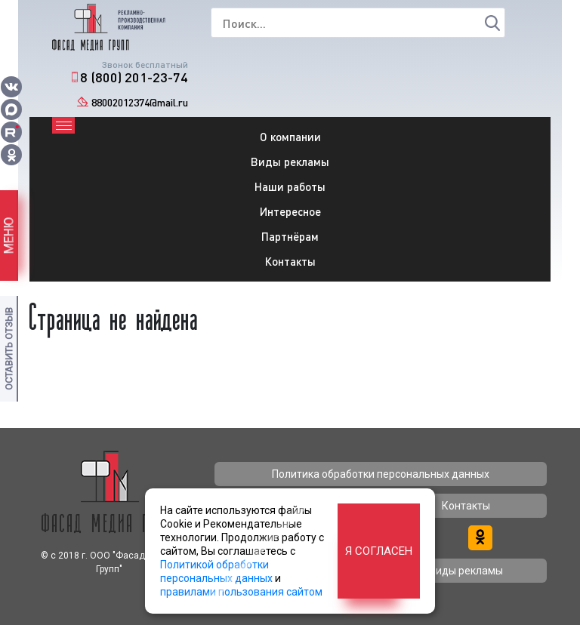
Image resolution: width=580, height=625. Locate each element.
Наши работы (290, 186)
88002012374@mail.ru (139, 102)
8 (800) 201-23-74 (134, 77)
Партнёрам (290, 236)
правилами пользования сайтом (241, 592)
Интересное (290, 211)
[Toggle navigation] (63, 125)
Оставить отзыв (8, 348)
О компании (290, 136)
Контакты (290, 261)
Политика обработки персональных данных (380, 474)
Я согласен (378, 551)
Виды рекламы (290, 161)
